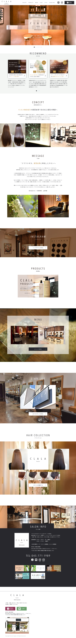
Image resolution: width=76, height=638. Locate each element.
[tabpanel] (38, 25)
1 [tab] (34, 47)
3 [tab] (37, 47)
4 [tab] (38, 47)
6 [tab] (41, 47)
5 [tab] (40, 47)
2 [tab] (35, 47)
